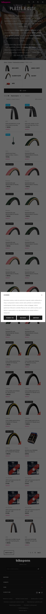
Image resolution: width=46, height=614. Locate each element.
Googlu (31, 305)
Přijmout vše (10, 318)
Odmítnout (36, 318)
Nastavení (23, 318)
